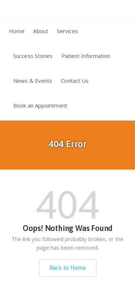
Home (16, 31)
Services (67, 31)
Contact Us (75, 80)
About (40, 31)
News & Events (32, 80)
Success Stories (33, 55)
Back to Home (67, 267)
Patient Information (86, 55)
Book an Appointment (40, 105)
